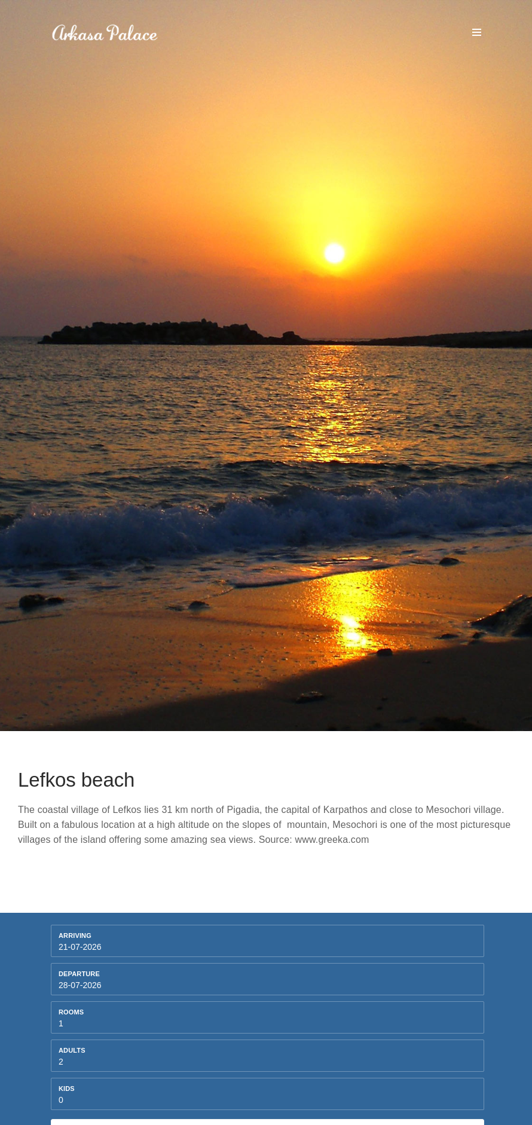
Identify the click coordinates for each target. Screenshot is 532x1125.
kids (67, 1088)
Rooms (71, 1012)
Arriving (75, 935)
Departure (79, 973)
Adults (72, 1050)
